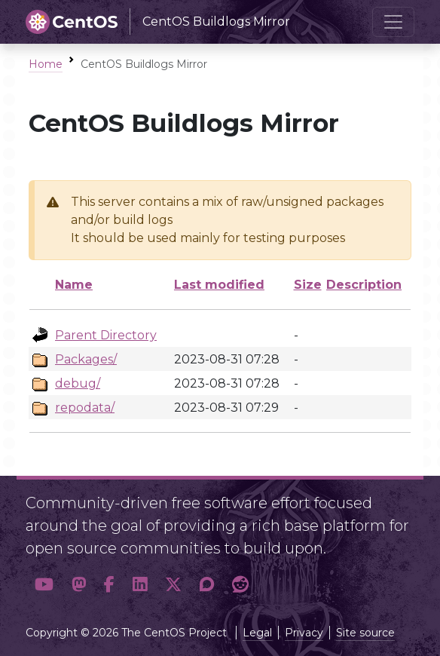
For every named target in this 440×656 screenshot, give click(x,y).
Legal (257, 632)
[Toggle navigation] (393, 22)
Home (46, 64)
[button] (44, 584)
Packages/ (86, 359)
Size (308, 284)
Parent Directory (106, 335)
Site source (365, 632)
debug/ (77, 383)
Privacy (304, 632)
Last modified (219, 284)
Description (364, 284)
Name (74, 284)
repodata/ (85, 407)
